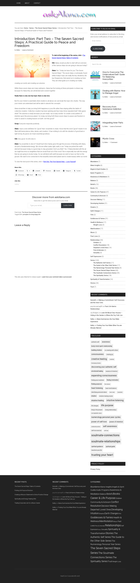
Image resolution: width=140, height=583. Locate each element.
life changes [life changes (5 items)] (94, 405)
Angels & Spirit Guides (98, 169)
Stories (92, 283)
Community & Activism (98, 196)
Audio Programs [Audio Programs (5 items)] (102, 490)
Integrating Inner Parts (112, 122)
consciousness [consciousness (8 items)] (97, 354)
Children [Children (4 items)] (119, 498)
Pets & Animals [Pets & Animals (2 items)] (100, 526)
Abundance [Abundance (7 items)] (95, 487)
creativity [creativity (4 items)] (112, 359)
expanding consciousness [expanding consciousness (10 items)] (104, 375)
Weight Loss (97, 225)
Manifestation (95, 229)
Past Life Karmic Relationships (75, 492)
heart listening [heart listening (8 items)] (97, 388)
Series (92, 260)
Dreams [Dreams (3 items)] (101, 513)
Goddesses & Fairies (97, 218)
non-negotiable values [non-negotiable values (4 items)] (96, 413)
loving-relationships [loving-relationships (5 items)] (110, 410)
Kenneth (93, 300)
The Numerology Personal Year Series (106, 268)
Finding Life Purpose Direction (24, 490)
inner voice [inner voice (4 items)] (112, 392)
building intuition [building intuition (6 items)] (96, 350)
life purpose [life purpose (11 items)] (107, 405)
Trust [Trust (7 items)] (110, 561)
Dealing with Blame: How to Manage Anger (113, 92)
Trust (92, 287)
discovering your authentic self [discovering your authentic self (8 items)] (103, 367)
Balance (93, 180)
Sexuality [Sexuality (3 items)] (104, 529)
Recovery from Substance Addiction (111, 108)
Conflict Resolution (99, 245)
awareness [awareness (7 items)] (106, 342)
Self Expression (95, 256)
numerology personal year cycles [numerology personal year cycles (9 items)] (105, 417)
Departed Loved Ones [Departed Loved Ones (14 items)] (100, 509)
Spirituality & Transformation (100, 279)
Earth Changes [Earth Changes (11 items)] (111, 513)
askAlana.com (70, 14)
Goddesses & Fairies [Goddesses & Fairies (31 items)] (101, 517)
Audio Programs (95, 173)
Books (92, 188)
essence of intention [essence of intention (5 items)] (111, 371)
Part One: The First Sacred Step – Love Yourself (59, 162)
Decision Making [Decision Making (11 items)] (109, 506)
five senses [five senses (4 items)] (107, 384)
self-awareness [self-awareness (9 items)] (110, 426)
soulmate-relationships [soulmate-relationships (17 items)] (105, 441)
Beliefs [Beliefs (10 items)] (110, 494)
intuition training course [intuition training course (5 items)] (106, 396)
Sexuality (96, 253)
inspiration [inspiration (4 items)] (119, 392)
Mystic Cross (108, 138)
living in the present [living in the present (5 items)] (96, 410)
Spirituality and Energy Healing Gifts (25, 499)
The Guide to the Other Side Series (105, 265)
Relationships (95, 240)
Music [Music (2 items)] (115, 521)
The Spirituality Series (100, 275)
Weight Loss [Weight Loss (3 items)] (116, 561)
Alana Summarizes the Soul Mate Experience (71, 503)
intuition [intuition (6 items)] (93, 396)
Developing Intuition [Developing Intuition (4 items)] (96, 363)
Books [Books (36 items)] (116, 493)
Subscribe (67, 205)
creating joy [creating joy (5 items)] (109, 354)
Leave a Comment (27, 50)
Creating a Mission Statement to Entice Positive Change (31, 494)
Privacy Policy (95, 469)
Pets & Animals (98, 250)
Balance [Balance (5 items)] (103, 494)
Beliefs (92, 184)
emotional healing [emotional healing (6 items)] (97, 371)
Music (92, 232)
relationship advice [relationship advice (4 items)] (95, 426)
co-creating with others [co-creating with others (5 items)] (111, 350)
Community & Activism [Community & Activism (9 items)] (100, 502)
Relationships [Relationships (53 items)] (113, 525)
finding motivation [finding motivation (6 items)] (112, 380)
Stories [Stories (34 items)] (110, 533)
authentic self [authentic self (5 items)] (95, 342)
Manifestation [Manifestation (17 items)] (106, 521)
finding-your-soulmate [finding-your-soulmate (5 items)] (97, 380)
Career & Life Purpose (98, 192)
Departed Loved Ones (100, 248)
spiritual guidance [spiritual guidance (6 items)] (97, 446)
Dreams (93, 207)
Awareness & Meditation (98, 177)
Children (96, 242)
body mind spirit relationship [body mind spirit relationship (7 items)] (101, 346)
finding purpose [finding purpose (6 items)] (96, 384)
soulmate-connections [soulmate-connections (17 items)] (105, 435)
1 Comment (113, 142)
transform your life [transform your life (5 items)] (96, 450)
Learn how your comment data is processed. (57, 277)
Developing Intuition (97, 203)
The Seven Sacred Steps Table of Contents (27, 486)
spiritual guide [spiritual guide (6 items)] (110, 446)
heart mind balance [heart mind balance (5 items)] (111, 388)
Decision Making (96, 199)
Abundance (94, 161)
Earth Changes (95, 211)
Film (91, 215)
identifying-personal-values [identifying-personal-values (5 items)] (99, 392)
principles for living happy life (31, 214)
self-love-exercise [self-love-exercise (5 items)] (96, 430)
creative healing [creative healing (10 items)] (99, 359)
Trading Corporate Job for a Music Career (27, 503)
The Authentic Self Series (102, 263)
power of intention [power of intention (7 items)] (116, 422)
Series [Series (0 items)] (99, 529)
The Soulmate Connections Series (104, 273)
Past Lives (94, 236)
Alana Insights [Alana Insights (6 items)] (106, 487)
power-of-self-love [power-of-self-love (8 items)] (99, 422)
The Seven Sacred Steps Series (31, 212)
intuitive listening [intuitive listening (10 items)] (115, 400)
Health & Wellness (96, 222)
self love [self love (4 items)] (106, 430)
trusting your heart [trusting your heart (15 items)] (102, 454)
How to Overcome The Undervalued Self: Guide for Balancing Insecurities (113, 75)
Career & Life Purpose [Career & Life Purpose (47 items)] (102, 498)
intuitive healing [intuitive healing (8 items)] (97, 400)
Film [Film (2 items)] (120, 513)
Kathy (92, 319)
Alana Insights (95, 165)
